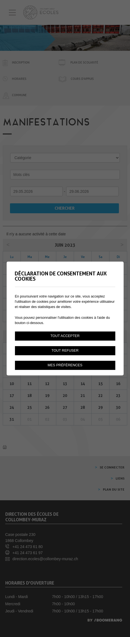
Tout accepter (65, 336)
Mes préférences (65, 365)
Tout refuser (65, 350)
